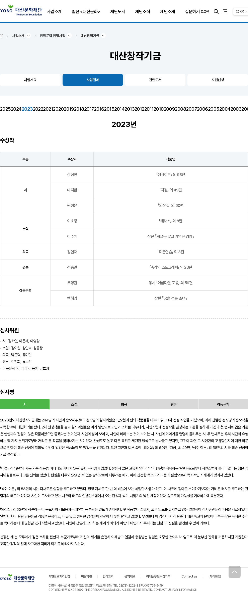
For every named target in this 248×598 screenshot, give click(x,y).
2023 (27, 109)
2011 (149, 109)
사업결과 (93, 80)
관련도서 (155, 80)
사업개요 (30, 80)
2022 (38, 109)
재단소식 (142, 11)
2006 (202, 109)
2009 (169, 109)
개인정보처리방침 (59, 576)
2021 (48, 109)
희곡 (124, 404)
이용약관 (86, 576)
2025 (5, 109)
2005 (213, 109)
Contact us (189, 576)
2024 (16, 109)
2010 (159, 109)
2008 (180, 109)
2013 (130, 109)
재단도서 (117, 11)
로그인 (204, 11)
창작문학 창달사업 (52, 36)
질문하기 (192, 11)
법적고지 (108, 576)
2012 (139, 109)
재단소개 (167, 11)
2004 (225, 109)
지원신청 (218, 80)
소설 (74, 404)
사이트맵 (215, 576)
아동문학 (223, 404)
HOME (1, 35)
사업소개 (54, 11)
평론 (174, 404)
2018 (79, 109)
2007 (191, 109)
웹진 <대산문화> (86, 11)
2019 (69, 109)
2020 (58, 109)
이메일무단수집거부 (158, 576)
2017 (89, 109)
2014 (119, 109)
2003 (236, 109)
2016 (99, 109)
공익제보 (130, 576)
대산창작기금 (90, 36)
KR (242, 11)
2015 (109, 109)
